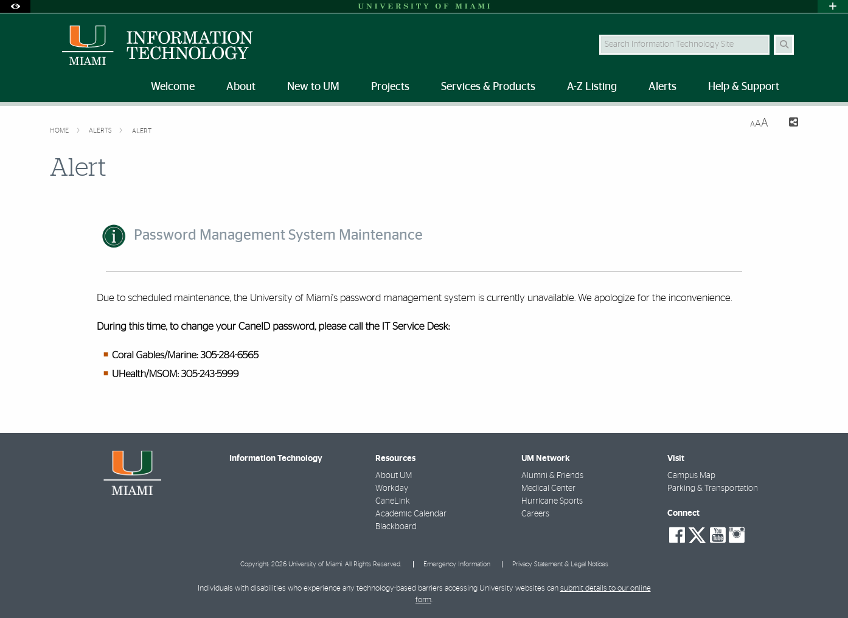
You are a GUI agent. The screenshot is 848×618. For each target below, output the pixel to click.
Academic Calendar (411, 514)
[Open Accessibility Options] (15, 6)
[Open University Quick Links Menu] (833, 6)
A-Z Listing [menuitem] (592, 87)
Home (60, 130)
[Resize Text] (759, 123)
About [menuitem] (240, 87)
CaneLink (392, 501)
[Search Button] (784, 45)
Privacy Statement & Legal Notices (560, 564)
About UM (393, 475)
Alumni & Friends (552, 475)
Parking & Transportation (712, 488)
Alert (141, 131)
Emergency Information (456, 564)
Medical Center (548, 488)
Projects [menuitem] (390, 87)
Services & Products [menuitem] (488, 87)
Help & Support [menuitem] (743, 87)
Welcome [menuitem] (173, 87)
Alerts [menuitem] (662, 87)
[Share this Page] (788, 123)
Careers (535, 514)
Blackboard (396, 527)
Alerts (101, 130)
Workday (391, 488)
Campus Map (691, 475)
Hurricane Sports (552, 501)
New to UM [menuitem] (313, 87)
